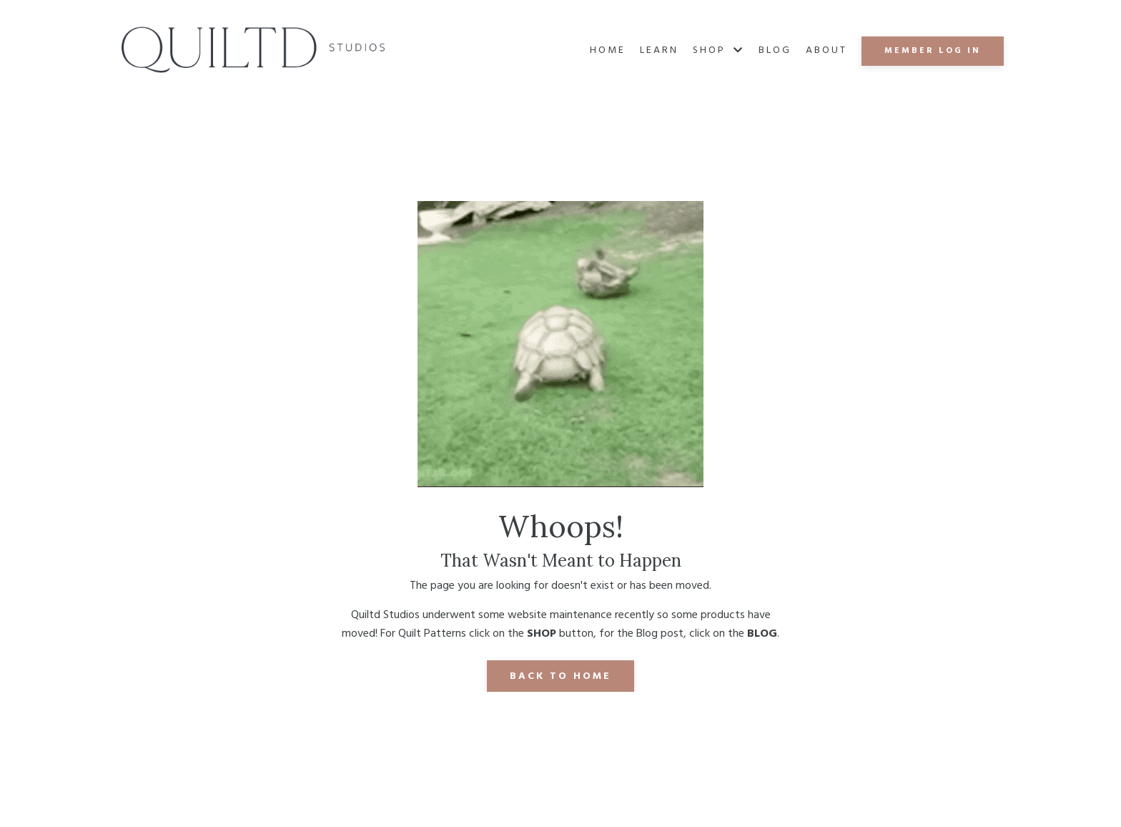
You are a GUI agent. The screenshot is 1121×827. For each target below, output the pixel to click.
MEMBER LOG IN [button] (932, 51)
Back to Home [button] (560, 676)
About (826, 51)
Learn (659, 51)
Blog (775, 51)
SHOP (718, 51)
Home (608, 51)
